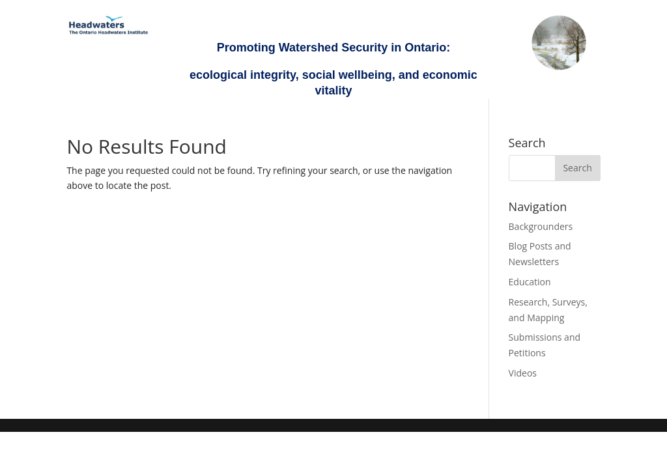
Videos (523, 373)
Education (530, 282)
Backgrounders (541, 226)
